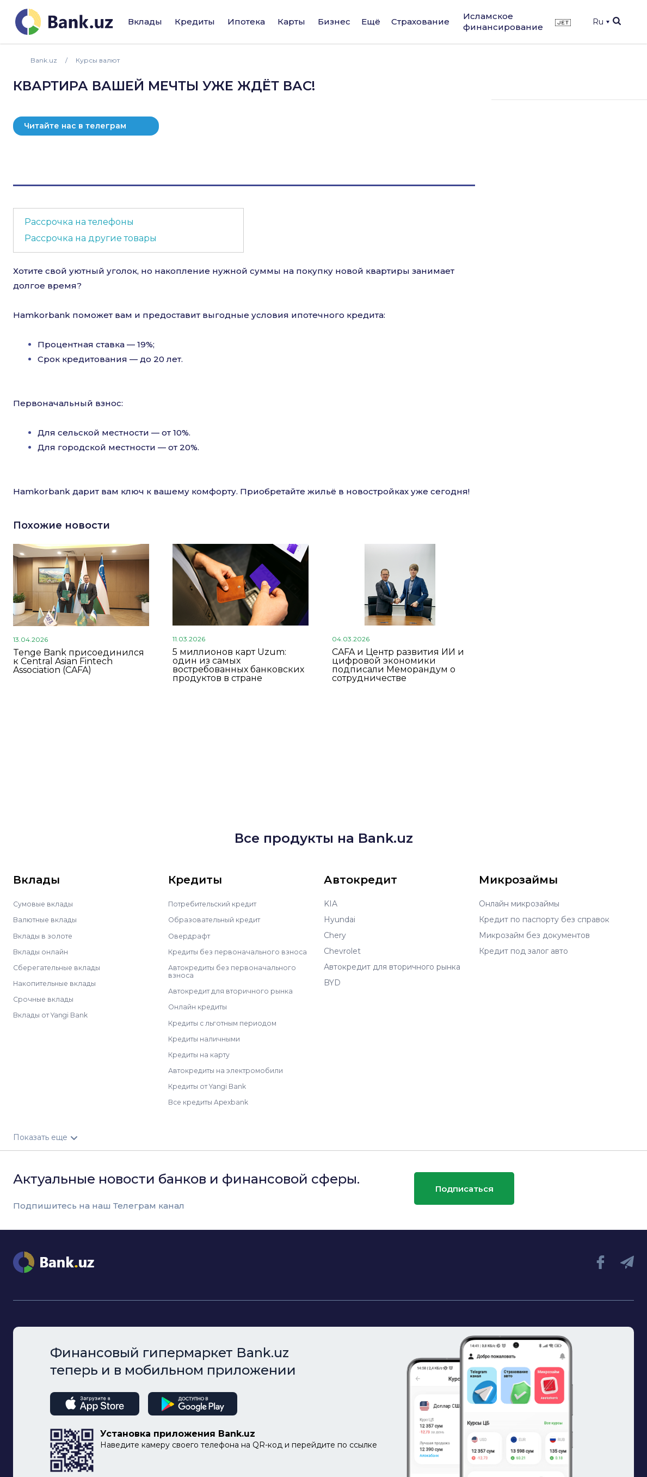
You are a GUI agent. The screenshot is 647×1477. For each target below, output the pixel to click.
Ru (601, 21)
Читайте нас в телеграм (75, 126)
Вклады (145, 21)
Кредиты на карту (203, 1061)
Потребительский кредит (218, 904)
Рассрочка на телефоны (79, 222)
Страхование (420, 21)
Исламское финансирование (503, 21)
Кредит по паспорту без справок (544, 919)
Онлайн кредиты (201, 1014)
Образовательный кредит (218, 919)
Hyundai (339, 919)
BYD (332, 983)
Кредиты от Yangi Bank (213, 1093)
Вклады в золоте (45, 935)
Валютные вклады (48, 919)
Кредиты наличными (208, 1045)
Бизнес (334, 21)
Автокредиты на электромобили (231, 1077)
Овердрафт (190, 935)
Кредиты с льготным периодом (229, 1029)
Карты (291, 21)
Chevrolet (342, 951)
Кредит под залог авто (523, 951)
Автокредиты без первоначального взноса (237, 978)
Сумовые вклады (45, 904)
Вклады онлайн (43, 951)
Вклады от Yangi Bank (55, 1014)
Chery (335, 935)
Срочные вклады (45, 998)
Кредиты (195, 21)
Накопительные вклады (59, 983)
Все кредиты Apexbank (213, 1108)
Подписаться (464, 1195)
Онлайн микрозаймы (519, 904)
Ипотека (246, 21)
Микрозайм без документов (534, 935)
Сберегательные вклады (61, 967)
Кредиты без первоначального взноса (228, 955)
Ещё (370, 21)
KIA (330, 904)
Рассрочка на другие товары (90, 238)
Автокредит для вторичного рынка (236, 998)
